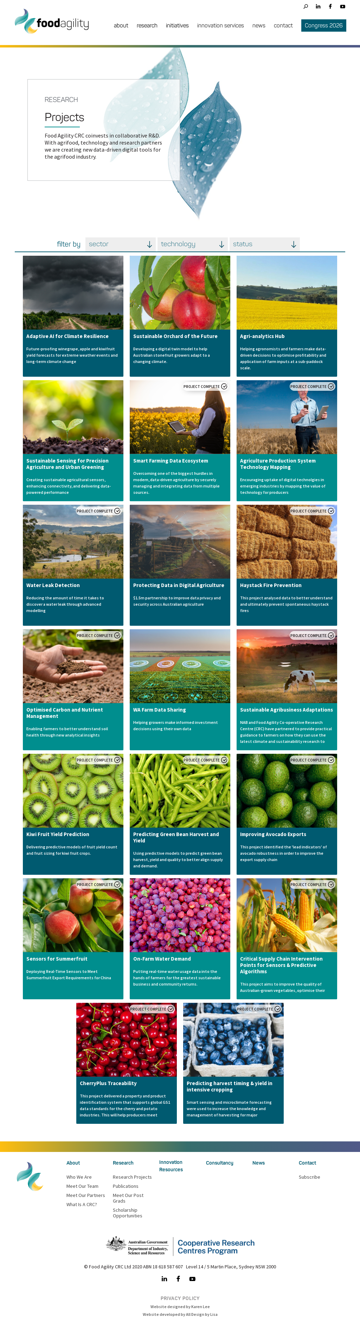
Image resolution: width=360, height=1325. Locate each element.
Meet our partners (85, 1195)
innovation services (220, 25)
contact (283, 25)
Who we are (79, 1177)
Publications (126, 1186)
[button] (121, 26)
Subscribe (309, 1177)
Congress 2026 (324, 25)
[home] (55, 26)
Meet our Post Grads (128, 1198)
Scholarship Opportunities (127, 1212)
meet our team (82, 1186)
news (258, 25)
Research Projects (132, 1177)
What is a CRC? (81, 1204)
